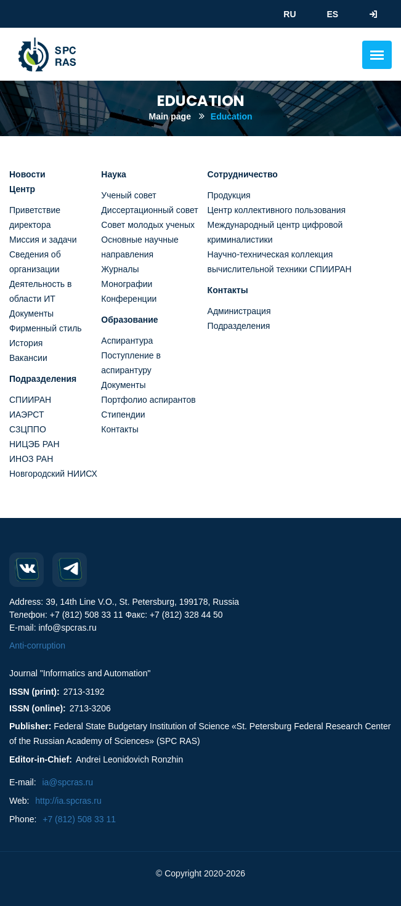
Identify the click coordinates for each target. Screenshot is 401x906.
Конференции (128, 299)
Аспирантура (127, 341)
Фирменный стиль (45, 328)
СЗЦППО (27, 429)
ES (332, 14)
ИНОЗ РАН (31, 459)
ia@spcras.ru (67, 782)
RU (289, 14)
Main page (169, 116)
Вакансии (28, 358)
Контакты (119, 429)
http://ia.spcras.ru (68, 801)
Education (232, 116)
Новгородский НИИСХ (53, 474)
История (26, 343)
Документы (31, 313)
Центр (22, 189)
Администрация (239, 311)
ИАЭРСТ (26, 414)
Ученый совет (128, 195)
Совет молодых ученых (148, 225)
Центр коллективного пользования (277, 210)
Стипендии (123, 414)
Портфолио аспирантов (148, 400)
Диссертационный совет (149, 210)
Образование (129, 320)
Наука (113, 174)
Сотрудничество (243, 174)
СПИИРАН (30, 400)
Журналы (120, 269)
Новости (27, 174)
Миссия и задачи (42, 240)
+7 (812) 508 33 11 (79, 819)
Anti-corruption (37, 645)
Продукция (229, 195)
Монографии (126, 284)
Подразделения (42, 379)
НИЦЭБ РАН (34, 444)
